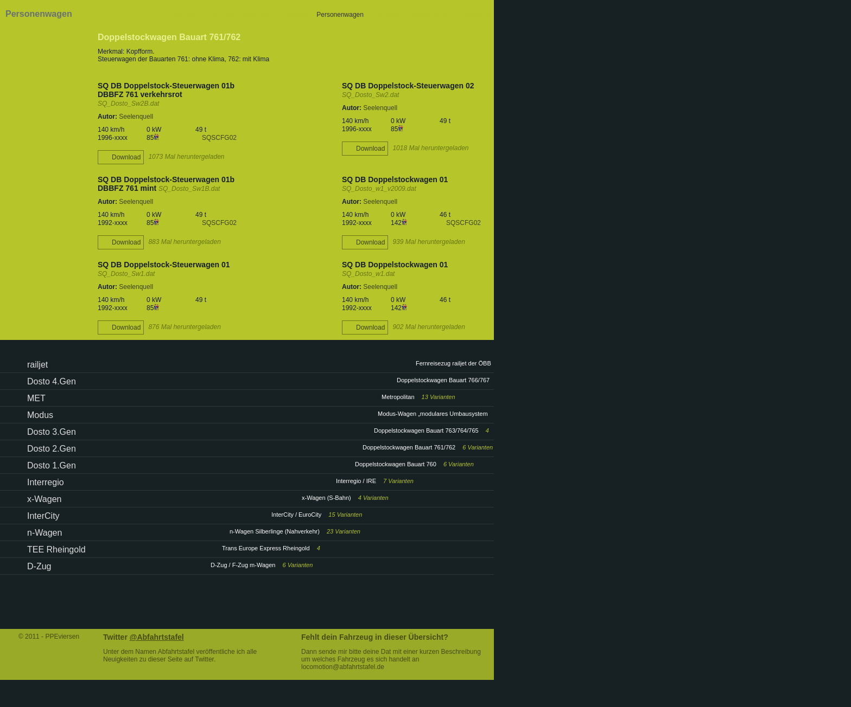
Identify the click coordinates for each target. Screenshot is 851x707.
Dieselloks (257, 14)
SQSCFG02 (219, 138)
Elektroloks (221, 14)
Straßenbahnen (432, 14)
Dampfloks (184, 14)
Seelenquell (136, 116)
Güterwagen (386, 14)
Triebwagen (294, 14)
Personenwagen (340, 14)
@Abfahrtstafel (157, 637)
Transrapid (475, 14)
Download (126, 157)
